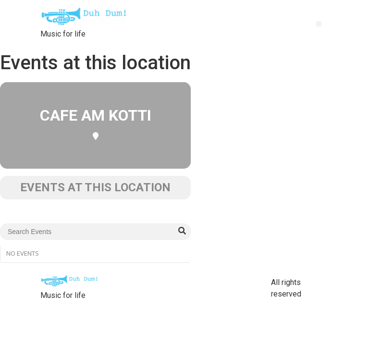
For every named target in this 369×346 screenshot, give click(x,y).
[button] (318, 23)
